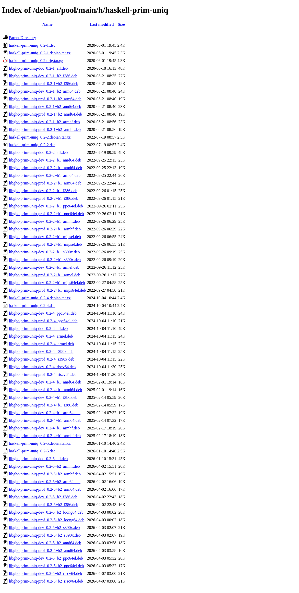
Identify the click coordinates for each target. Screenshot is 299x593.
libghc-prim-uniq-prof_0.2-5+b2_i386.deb (43, 504)
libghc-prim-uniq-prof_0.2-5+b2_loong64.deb (46, 520)
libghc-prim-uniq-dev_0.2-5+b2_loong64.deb (46, 512)
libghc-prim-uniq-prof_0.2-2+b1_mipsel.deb (45, 244)
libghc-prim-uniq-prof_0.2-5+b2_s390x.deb (45, 535)
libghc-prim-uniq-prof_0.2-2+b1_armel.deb (44, 275)
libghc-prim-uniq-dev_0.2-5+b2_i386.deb (43, 497)
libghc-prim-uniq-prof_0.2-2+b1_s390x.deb (45, 259)
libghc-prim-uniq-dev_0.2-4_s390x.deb (41, 351)
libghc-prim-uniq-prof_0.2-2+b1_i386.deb (43, 198)
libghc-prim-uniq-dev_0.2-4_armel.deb (41, 336)
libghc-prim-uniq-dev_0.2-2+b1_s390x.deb (44, 252)
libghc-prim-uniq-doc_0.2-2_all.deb (38, 152)
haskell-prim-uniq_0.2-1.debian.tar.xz (40, 53)
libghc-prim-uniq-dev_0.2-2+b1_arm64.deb (44, 175)
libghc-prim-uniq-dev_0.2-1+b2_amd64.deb (45, 106)
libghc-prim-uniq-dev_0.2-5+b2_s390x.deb (44, 527)
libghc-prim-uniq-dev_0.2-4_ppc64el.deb (43, 313)
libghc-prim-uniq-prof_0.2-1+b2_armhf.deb (45, 129)
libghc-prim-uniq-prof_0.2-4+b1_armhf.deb (45, 436)
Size (121, 24)
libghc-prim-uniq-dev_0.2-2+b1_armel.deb (44, 267)
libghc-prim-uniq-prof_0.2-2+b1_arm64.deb (45, 183)
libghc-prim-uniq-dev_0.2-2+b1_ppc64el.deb (46, 206)
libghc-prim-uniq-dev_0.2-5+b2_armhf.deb (44, 466)
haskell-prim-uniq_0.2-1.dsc (32, 45)
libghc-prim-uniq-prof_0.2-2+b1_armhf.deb (45, 229)
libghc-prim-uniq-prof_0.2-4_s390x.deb (41, 359)
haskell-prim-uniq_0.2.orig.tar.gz (36, 60)
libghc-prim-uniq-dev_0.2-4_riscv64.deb (42, 367)
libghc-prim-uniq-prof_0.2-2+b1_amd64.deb (45, 168)
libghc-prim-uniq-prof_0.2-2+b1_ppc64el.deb (46, 214)
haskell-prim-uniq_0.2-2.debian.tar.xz (40, 137)
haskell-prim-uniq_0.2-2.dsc (32, 145)
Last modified (102, 24)
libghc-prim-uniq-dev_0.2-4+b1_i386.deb (43, 397)
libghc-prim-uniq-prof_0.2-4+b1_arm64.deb (45, 420)
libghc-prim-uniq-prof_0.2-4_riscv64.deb (43, 374)
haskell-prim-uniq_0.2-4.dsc (32, 305)
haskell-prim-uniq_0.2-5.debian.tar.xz (40, 443)
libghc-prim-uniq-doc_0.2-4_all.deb (38, 328)
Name (47, 24)
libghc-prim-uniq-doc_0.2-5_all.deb (38, 458)
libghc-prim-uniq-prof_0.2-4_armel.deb (41, 344)
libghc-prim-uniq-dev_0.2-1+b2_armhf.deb (44, 122)
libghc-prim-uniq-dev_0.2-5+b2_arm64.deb (44, 481)
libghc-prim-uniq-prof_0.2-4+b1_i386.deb (43, 405)
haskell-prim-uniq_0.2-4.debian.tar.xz (40, 298)
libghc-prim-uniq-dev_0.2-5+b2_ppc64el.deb (46, 558)
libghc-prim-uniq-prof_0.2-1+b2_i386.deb (43, 83)
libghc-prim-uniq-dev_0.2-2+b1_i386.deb (43, 191)
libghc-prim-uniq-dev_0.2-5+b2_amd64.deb (45, 543)
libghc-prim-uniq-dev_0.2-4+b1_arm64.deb (44, 413)
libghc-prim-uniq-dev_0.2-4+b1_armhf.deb (44, 428)
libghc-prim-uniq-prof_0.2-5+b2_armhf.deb (45, 474)
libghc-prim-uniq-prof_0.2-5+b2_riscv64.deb (46, 581)
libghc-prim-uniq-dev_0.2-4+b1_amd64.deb (45, 382)
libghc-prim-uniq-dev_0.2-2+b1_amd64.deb (45, 160)
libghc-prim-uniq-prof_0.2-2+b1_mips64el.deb (47, 290)
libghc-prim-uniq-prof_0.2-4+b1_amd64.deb (45, 390)
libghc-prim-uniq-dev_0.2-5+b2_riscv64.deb (45, 573)
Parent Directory (22, 37)
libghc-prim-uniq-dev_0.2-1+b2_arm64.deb (44, 91)
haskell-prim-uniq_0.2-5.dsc (32, 451)
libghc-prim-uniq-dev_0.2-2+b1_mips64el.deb (47, 282)
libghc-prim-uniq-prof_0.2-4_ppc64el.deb (43, 321)
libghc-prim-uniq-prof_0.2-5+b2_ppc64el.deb (46, 566)
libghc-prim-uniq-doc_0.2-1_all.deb (38, 68)
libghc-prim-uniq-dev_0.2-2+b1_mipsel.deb (45, 236)
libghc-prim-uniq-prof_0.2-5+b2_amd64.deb (45, 550)
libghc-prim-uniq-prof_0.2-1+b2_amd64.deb (45, 114)
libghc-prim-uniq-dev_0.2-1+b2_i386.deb (43, 76)
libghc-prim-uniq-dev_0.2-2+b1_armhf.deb (44, 221)
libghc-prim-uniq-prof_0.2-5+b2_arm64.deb (45, 489)
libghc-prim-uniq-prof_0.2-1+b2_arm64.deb (45, 99)
